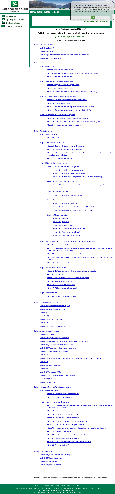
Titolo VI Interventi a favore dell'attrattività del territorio (52, 387)
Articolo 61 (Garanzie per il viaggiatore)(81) (55, 351)
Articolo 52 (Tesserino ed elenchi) (51, 316)
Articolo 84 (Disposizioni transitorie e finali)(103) (56, 455)
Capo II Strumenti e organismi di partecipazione (56, 81)
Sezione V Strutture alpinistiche (58, 215)
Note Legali (39, 485)
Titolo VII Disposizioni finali (43, 451)
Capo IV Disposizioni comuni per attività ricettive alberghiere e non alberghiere (67, 241)
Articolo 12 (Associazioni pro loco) (58, 103)
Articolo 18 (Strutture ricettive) (57, 138)
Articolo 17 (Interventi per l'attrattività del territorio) (64, 125)
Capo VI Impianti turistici (48, 293)
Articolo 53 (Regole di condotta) (51, 319)
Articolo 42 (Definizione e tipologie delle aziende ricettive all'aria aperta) (71, 271)
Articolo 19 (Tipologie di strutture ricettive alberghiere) (65, 146)
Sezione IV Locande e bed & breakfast (60, 200)
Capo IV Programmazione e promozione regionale (57, 115)
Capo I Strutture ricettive (48, 134)
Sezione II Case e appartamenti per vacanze (62, 181)
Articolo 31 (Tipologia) (60, 218)
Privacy (56, 485)
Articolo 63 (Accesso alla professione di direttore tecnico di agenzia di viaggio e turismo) (70, 358)
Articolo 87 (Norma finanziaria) (50, 465)
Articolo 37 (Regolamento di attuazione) (60, 245)
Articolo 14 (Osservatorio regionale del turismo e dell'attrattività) (69, 110)
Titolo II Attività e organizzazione (45, 63)
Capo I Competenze (47, 66)
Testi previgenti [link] (88, 21)
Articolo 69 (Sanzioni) (47, 382)
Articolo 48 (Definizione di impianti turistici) (61, 296)
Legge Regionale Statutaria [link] (12, 20)
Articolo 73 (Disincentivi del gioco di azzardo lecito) (64, 411)
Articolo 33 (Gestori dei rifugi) (63, 225)
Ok (93, 17)
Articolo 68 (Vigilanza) (48, 379)
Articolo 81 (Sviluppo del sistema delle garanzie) (63, 438)
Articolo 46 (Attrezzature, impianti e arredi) (61, 285)
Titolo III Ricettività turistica (43, 131)
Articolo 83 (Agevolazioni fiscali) (58, 445)
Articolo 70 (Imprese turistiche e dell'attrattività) (63, 394)
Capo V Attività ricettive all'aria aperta (53, 268)
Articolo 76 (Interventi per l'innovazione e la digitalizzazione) (67, 421)
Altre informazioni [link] (102, 21)
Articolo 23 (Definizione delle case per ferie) (68, 170)
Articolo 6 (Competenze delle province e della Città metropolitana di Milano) (73, 73)
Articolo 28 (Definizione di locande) (65, 203)
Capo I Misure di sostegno (49, 390)
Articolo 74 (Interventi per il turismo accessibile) (63, 414)
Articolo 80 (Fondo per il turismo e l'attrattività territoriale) (66, 435)
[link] (14, 12)
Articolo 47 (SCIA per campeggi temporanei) (62, 288)
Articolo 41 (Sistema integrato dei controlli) (61, 263)
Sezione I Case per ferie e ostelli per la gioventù (63, 167)
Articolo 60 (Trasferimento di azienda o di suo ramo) (58, 348)
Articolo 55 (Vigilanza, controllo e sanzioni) (55, 326)
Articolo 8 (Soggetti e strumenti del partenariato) (63, 85)
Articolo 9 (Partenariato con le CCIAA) (60, 88)
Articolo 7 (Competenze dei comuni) (59, 77)
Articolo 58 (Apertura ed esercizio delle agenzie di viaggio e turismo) (64, 341)
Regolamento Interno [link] (10, 23)
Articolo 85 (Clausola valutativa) (51, 458)
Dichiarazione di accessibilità (70, 485)
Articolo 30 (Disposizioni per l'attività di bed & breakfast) (72, 210)
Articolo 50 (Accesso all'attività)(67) (52, 309)
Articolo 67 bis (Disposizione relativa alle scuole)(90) (58, 375)
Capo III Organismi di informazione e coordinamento (58, 96)
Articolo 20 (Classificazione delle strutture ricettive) (64, 149)
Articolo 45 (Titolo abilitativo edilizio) (59, 281)
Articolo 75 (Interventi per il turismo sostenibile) (63, 418)
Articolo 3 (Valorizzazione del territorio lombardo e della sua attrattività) (64, 55)
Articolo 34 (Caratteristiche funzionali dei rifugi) (69, 229)
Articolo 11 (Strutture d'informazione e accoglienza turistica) (67, 100)
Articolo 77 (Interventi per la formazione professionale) (65, 425)
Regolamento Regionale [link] (11, 26)
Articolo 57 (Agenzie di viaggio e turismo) (54, 338)
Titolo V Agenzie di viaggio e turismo (46, 331)
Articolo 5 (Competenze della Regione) (60, 70)
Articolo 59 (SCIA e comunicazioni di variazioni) (56, 345)
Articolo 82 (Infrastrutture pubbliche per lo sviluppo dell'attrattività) (69, 442)
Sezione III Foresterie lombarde (58, 192)
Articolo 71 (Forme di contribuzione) (59, 397)
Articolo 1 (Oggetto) (47, 48)
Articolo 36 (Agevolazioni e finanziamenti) (67, 235)
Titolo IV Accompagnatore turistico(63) (47, 302)
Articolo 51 (44, 312)
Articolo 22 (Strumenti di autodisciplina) (60, 158)
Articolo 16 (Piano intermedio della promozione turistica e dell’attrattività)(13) (73, 122)
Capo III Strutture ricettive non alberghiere (54, 163)
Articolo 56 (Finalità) (47, 334)
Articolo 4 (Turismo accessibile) (51, 58)
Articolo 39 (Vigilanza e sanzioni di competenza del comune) (68, 254)
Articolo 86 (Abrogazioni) (48, 461)
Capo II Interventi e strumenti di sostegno (54, 402)
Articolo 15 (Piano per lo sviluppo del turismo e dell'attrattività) (68, 118)
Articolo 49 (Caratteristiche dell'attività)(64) (55, 306)
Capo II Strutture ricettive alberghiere (53, 143)
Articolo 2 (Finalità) (46, 51)
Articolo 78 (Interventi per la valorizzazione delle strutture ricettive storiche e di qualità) (76, 428)
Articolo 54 (44, 323)
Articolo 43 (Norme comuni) (56, 274)
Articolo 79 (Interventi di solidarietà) (59, 431)
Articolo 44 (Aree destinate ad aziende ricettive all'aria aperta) (68, 278)
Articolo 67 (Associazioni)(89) (50, 372)
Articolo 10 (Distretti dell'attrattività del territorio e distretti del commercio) (72, 92)
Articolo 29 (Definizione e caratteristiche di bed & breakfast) (73, 207)
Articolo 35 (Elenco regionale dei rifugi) (66, 232)
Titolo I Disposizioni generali (43, 44)
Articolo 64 (44, 362)
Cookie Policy (48, 485)
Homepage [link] (61, 8)
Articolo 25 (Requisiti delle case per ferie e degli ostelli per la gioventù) (77, 177)
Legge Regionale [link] (9, 16)
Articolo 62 (44, 355)
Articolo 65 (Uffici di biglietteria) (51, 365)
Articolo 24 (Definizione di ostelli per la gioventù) (69, 173)
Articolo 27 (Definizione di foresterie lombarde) (69, 195)
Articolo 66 (44, 369)
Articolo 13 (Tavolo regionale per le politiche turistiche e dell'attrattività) (71, 107)
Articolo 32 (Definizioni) (61, 222)
